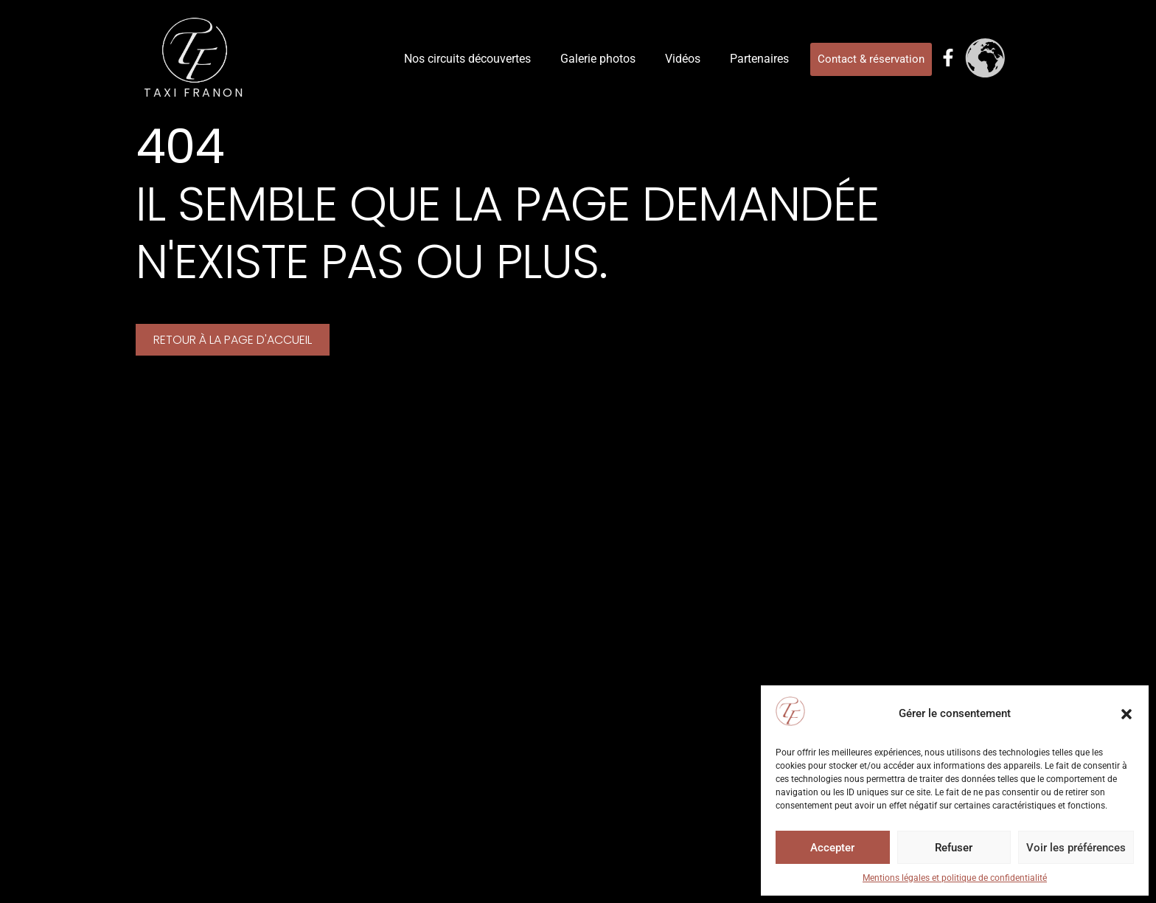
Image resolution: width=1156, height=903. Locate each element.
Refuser (953, 847)
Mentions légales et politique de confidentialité (955, 878)
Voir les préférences (1076, 847)
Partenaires (759, 59)
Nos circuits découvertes (467, 59)
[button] (1126, 714)
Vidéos (682, 59)
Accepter (832, 847)
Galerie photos (598, 59)
